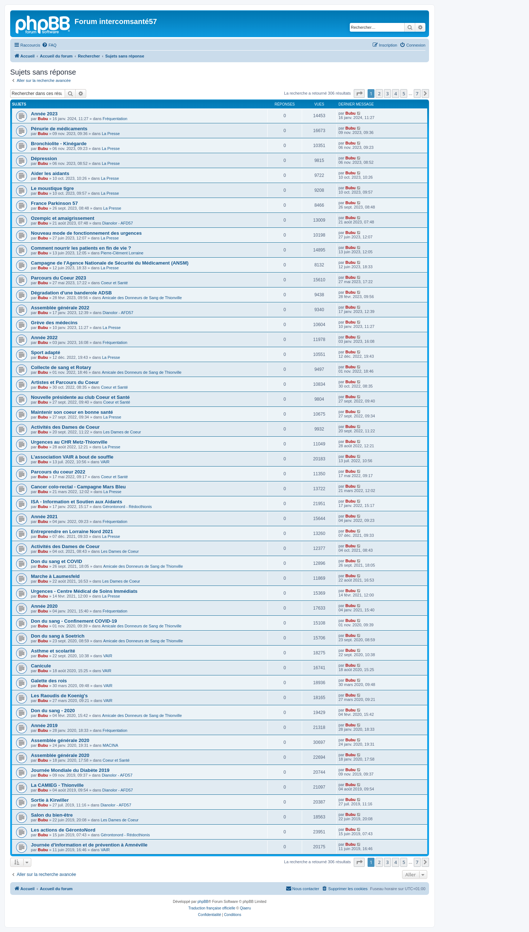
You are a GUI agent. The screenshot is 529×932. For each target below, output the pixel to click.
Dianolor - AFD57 (117, 223)
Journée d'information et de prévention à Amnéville (89, 845)
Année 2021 (44, 516)
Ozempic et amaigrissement (62, 218)
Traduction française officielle (211, 908)
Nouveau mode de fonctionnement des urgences (86, 233)
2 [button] (379, 93)
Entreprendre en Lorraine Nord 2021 (72, 531)
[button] (359, 93)
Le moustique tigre (52, 188)
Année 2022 (44, 337)
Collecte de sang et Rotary (61, 367)
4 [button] (395, 93)
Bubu (43, 118)
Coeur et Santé (114, 283)
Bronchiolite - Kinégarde (59, 143)
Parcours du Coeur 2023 (58, 278)
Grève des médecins (54, 322)
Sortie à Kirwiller (50, 800)
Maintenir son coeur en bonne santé (72, 412)
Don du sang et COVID (56, 561)
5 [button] (403, 93)
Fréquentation (115, 118)
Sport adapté (45, 352)
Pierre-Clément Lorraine (122, 253)
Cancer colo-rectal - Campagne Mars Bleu (78, 486)
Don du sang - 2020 (53, 710)
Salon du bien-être (52, 815)
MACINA (110, 745)
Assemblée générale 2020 (60, 740)
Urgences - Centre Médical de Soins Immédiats (84, 591)
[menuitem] (49, 45)
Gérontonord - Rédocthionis (127, 506)
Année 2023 (44, 113)
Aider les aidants (50, 173)
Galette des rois (49, 680)
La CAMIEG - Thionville (57, 785)
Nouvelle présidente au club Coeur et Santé (80, 397)
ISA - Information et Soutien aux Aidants (76, 501)
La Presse (111, 133)
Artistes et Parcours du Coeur (65, 382)
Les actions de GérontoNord (63, 830)
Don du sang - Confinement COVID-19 (74, 621)
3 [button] (387, 93)
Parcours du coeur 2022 (58, 472)
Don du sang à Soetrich (57, 636)
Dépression (44, 158)
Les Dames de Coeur (122, 432)
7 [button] (417, 93)
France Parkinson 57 (54, 203)
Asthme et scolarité (53, 651)
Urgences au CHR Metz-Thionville (69, 442)
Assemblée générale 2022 (60, 307)
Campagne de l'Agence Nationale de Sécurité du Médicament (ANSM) (109, 263)
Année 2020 (44, 606)
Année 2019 (44, 725)
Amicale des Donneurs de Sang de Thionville (142, 298)
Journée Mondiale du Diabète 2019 (70, 770)
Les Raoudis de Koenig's (59, 695)
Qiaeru (245, 908)
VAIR (104, 462)
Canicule (41, 666)
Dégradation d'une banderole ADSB (71, 293)
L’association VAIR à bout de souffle (72, 457)
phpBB (202, 902)
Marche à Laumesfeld (55, 576)
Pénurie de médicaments (59, 128)
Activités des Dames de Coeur (65, 427)
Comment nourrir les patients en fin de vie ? (81, 248)
